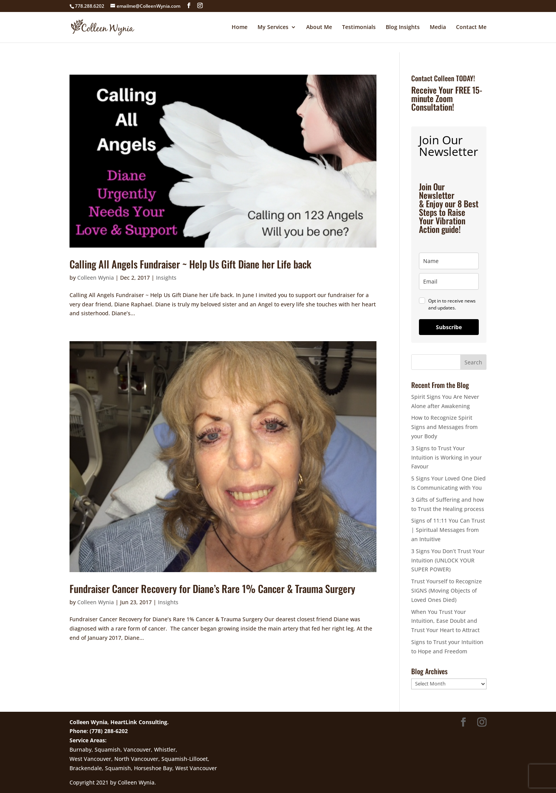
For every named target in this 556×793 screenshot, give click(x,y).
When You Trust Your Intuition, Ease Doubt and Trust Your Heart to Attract (445, 621)
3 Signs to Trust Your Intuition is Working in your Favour (446, 457)
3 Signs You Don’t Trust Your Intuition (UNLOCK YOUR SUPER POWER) (448, 560)
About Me (319, 27)
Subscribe (449, 327)
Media (438, 27)
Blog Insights (403, 27)
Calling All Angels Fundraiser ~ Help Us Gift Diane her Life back (190, 264)
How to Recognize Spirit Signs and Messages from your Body (444, 427)
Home (239, 27)
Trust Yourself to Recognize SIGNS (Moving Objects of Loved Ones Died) (446, 590)
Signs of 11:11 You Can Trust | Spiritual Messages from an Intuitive (448, 530)
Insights (166, 277)
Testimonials (359, 27)
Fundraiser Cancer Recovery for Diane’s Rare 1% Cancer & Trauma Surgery (212, 588)
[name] (449, 261)
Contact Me (471, 27)
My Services (273, 27)
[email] (449, 281)
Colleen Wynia (95, 277)
